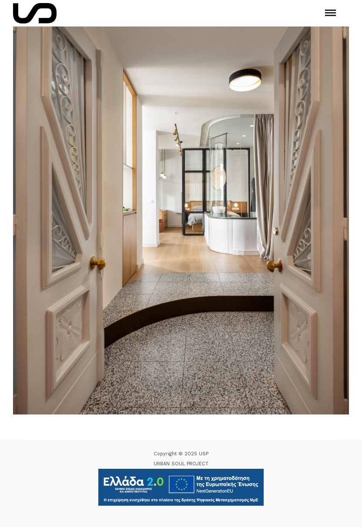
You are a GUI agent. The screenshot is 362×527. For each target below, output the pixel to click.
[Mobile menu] (330, 13)
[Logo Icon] (35, 13)
